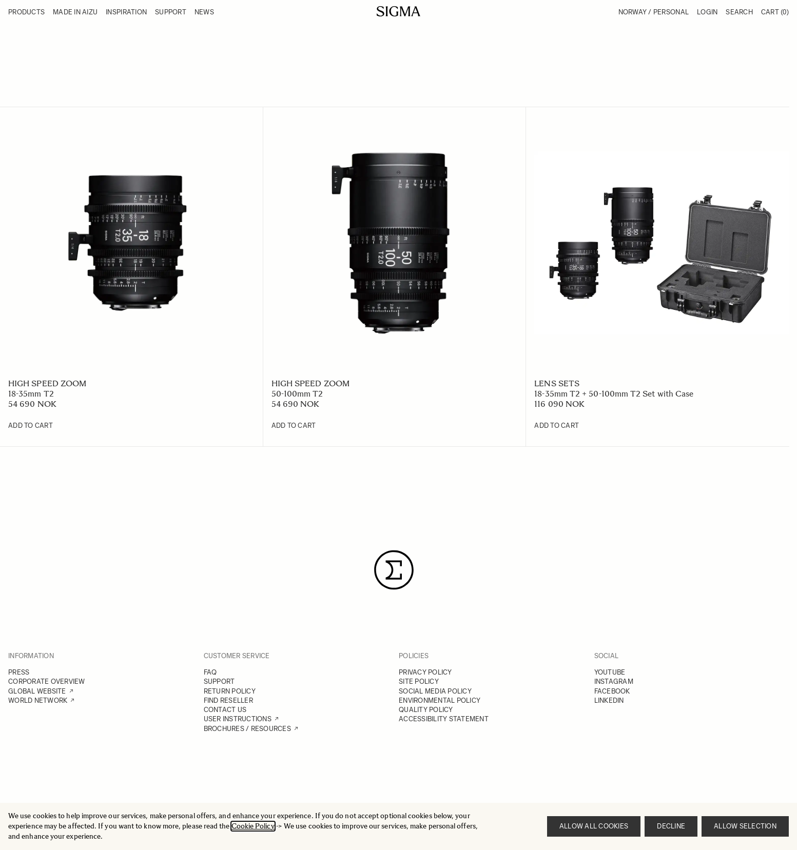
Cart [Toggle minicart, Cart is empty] (775, 12)
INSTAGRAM (613, 681)
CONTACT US (225, 710)
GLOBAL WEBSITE (37, 691)
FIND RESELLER (228, 700)
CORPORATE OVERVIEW (46, 681)
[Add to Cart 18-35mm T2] (30, 426)
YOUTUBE (610, 672)
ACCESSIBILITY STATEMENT (444, 719)
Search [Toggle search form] (739, 12)
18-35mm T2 (31, 394)
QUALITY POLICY (426, 710)
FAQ (210, 672)
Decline (671, 826)
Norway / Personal (653, 12)
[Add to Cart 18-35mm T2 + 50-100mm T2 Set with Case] (556, 426)
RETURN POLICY (230, 691)
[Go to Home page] (398, 11)
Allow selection (745, 826)
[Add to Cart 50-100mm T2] (293, 426)
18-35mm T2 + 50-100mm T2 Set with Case (613, 394)
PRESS (18, 672)
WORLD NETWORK (37, 700)
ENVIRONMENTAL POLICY (439, 700)
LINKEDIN (609, 700)
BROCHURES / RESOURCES (247, 729)
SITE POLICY (419, 681)
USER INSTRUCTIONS (237, 719)
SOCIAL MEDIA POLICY (435, 691)
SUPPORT (219, 681)
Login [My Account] (707, 12)
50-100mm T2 (297, 394)
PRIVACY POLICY (425, 672)
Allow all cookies (593, 826)
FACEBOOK (612, 691)
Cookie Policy (253, 826)
